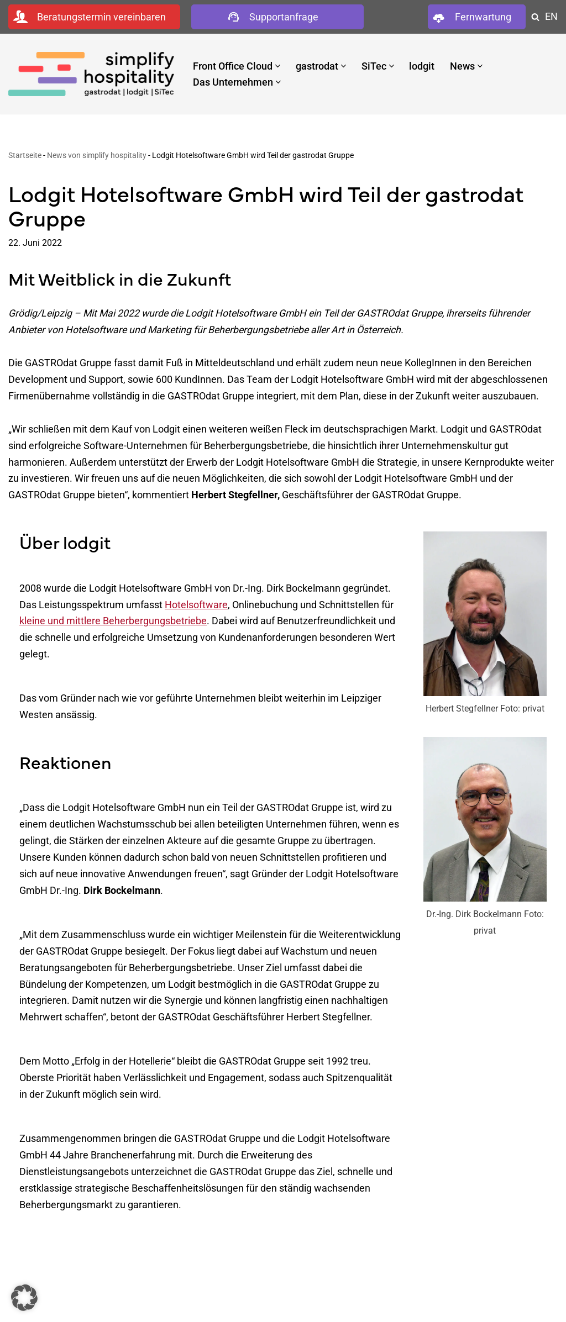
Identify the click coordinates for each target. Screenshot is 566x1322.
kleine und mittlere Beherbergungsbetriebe (113, 627)
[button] (277, 66)
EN (551, 16)
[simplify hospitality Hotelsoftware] (91, 74)
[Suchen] (535, 17)
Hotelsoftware (196, 610)
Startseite (24, 155)
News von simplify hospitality (96, 155)
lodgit (422, 65)
